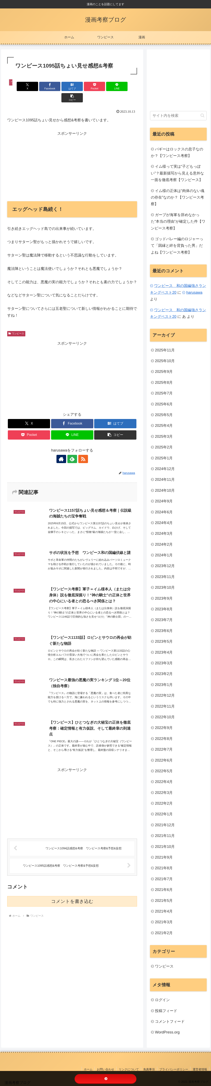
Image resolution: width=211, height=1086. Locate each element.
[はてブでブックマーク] (61, 86)
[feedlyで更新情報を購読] (72, 448)
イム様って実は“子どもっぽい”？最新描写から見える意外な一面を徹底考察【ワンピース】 (177, 173)
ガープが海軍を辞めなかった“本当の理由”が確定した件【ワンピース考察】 (178, 221)
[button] (126, 86)
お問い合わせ (106, 1069)
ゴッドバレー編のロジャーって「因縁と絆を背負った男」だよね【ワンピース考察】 (177, 245)
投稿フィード (166, 1011)
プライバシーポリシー (173, 1069)
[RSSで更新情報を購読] (81, 448)
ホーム (88, 1069)
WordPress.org (167, 1032)
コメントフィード (170, 1021)
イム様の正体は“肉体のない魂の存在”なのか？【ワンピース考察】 (177, 197)
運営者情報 (200, 1069)
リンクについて (129, 1069)
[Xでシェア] (17, 86)
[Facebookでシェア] (39, 86)
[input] (178, 115)
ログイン (162, 1000)
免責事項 (149, 1069)
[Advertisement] (72, 154)
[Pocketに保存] (83, 86)
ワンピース (16, 322)
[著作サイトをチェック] (63, 448)
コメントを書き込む (72, 890)
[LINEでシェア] (105, 86)
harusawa (194, 292)
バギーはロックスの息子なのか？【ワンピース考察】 (177, 152)
